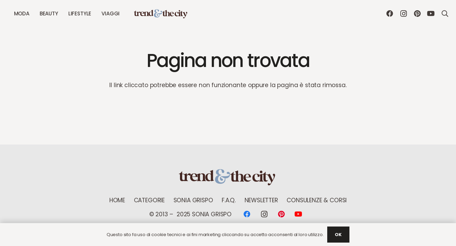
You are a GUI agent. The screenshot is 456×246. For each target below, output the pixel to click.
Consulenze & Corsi (317, 200)
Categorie (149, 200)
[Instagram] (403, 13)
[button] (445, 13)
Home (117, 200)
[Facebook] (390, 13)
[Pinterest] (417, 13)
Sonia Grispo (193, 200)
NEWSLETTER (261, 200)
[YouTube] (431, 13)
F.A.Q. (229, 200)
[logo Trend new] (161, 14)
